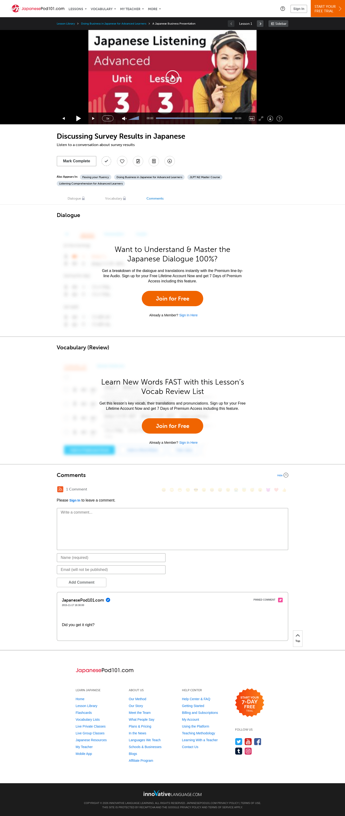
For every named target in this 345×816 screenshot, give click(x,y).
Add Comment (81, 582)
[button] (282, 8)
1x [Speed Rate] (107, 118)
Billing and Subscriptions (200, 713)
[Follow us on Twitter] (238, 741)
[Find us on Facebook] (257, 741)
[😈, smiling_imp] (268, 489)
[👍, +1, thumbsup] (284, 489)
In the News (137, 733)
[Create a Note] (138, 161)
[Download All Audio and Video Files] (169, 161)
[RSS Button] (60, 489)
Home (80, 699)
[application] (172, 77)
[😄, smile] (164, 489)
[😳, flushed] (172, 489)
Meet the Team (140, 713)
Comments (155, 199)
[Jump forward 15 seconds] (93, 118)
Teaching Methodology (198, 733)
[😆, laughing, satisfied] (212, 489)
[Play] (79, 118)
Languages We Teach (145, 740)
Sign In (298, 9)
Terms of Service (221, 807)
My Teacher (130, 9)
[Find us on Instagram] (248, 751)
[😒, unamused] (188, 489)
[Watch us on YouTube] (248, 741)
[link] (260, 23)
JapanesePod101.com (201, 803)
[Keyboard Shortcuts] (279, 118)
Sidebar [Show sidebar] (280, 24)
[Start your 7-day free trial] (249, 702)
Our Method (137, 699)
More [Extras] (152, 9)
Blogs (133, 754)
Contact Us (190, 747)
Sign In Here (188, 315)
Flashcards (84, 713)
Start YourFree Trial (329, 8)
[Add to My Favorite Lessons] (122, 161)
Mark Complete (76, 161)
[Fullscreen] (261, 118)
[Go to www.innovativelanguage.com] (172, 793)
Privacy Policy (228, 803)
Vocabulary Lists (88, 719)
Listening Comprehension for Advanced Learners (91, 183)
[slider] (134, 118)
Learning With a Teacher (200, 740)
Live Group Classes (90, 733)
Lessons (76, 9)
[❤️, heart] (276, 489)
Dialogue (74, 199)
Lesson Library (66, 23)
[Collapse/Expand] (172, 475)
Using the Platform (195, 726)
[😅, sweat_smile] (220, 489)
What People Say (141, 719)
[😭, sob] (236, 489)
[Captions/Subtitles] (252, 118)
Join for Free (172, 298)
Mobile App (84, 754)
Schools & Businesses (145, 747)
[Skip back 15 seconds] (63, 118)
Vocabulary (101, 9)
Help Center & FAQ (196, 699)
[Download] (270, 118)
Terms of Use (250, 803)
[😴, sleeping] (252, 489)
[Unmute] (124, 118)
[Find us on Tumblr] (238, 751)
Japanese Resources (91, 740)
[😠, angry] (204, 489)
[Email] (111, 569)
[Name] (111, 557)
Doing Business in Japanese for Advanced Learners (113, 23)
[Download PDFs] (154, 161)
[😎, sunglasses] (196, 489)
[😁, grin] (180, 489)
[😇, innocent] (244, 489)
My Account (190, 719)
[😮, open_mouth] (260, 489)
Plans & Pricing (140, 726)
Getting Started (193, 706)
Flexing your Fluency (95, 177)
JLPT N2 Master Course (205, 177)
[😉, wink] (228, 489)
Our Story (136, 706)
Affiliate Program (141, 760)
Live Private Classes (91, 726)
